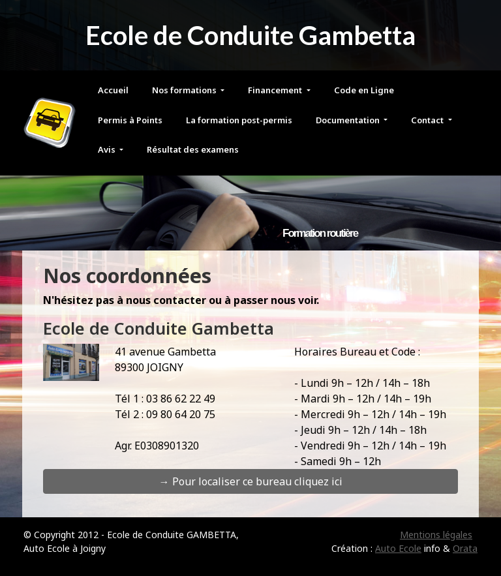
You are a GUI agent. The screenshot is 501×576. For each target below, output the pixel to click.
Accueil (113, 90)
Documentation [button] (349, 120)
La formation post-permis (239, 120)
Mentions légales (436, 534)
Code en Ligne (364, 90)
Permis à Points (130, 120)
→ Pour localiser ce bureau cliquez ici (250, 481)
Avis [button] (107, 149)
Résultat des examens (193, 149)
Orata (465, 548)
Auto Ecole (398, 548)
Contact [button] (428, 120)
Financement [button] (276, 90)
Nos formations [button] (185, 90)
